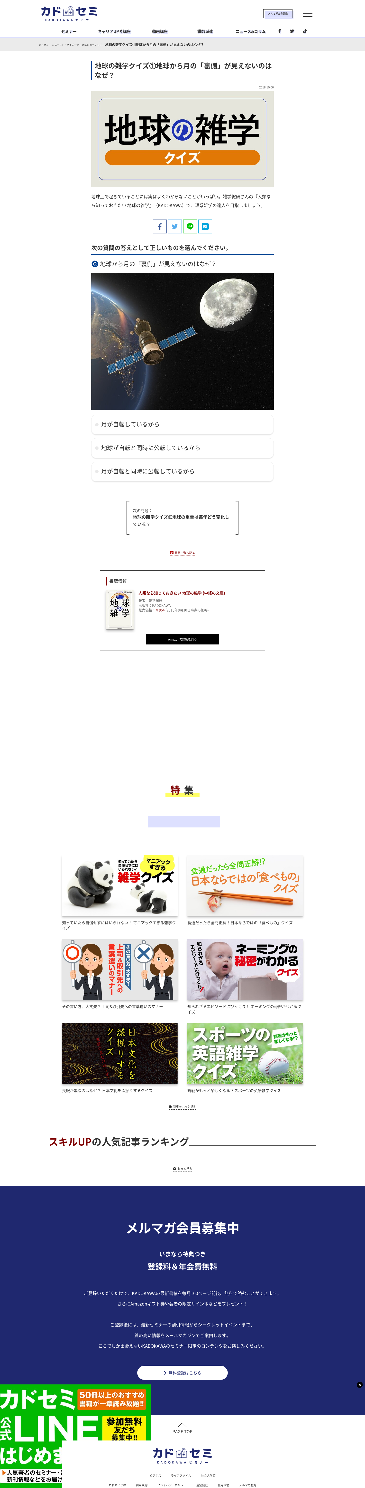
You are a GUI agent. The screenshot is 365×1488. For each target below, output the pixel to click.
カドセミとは (110, 1461)
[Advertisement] (143, 720)
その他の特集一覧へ (182, 806)
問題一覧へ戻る (184, 551)
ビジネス (152, 1451)
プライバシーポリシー (171, 1461)
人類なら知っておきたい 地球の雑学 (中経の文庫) (187, 592)
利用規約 (137, 1461)
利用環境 (228, 1461)
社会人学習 (210, 1451)
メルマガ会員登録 (262, 14)
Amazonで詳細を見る (182, 638)
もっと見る (185, 1141)
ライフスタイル (181, 1451)
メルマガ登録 (254, 1461)
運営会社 (204, 1461)
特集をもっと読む (185, 1079)
